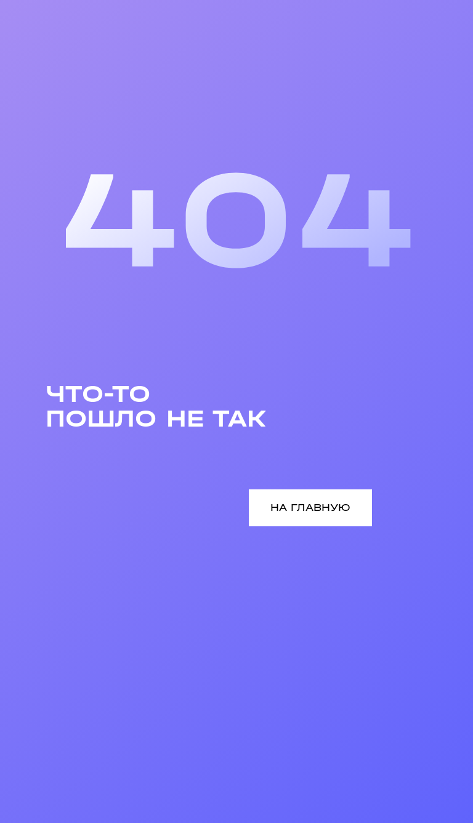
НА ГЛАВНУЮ (310, 507)
